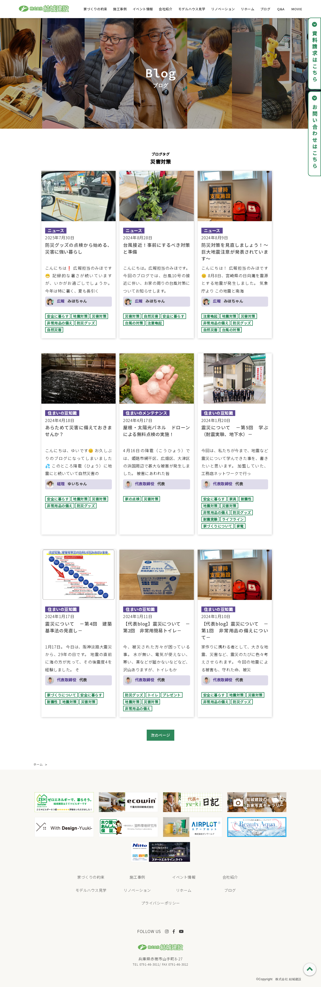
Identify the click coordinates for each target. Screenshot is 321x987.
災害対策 (99, 316)
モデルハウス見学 (191, 9)
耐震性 (246, 498)
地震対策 (80, 316)
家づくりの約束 (95, 9)
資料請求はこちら (314, 57)
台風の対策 (134, 322)
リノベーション (223, 9)
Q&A (281, 9)
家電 (240, 526)
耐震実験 (210, 519)
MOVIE (296, 9)
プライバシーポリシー (160, 903)
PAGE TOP (309, 969)
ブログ (265, 9)
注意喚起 (154, 322)
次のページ (160, 735)
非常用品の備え (59, 322)
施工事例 (120, 9)
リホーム (247, 9)
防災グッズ (86, 322)
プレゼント (172, 694)
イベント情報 (143, 9)
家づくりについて (217, 526)
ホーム (38, 764)
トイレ (152, 694)
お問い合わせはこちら (314, 137)
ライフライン (233, 519)
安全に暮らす (58, 316)
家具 (232, 498)
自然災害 (54, 329)
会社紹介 (165, 9)
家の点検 (132, 498)
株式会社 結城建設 (288, 979)
